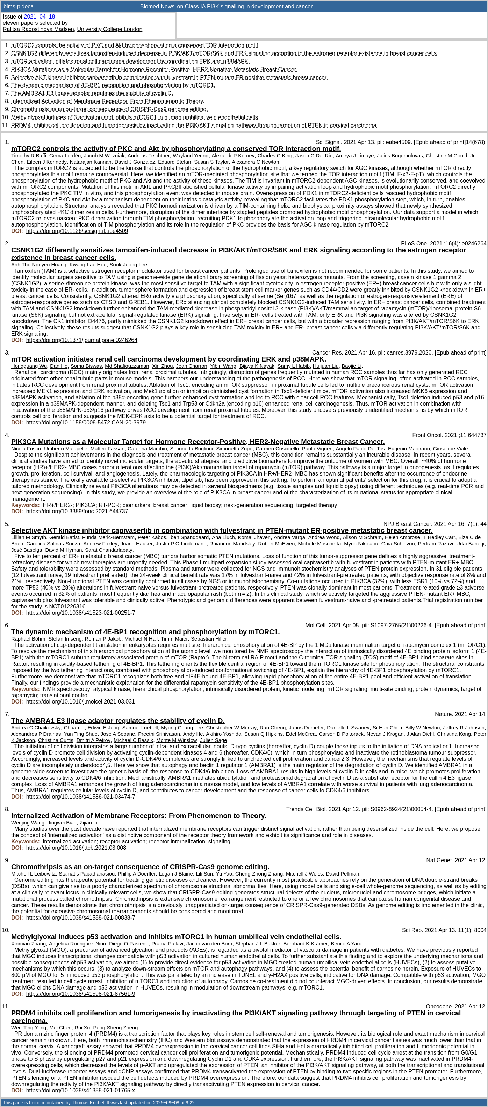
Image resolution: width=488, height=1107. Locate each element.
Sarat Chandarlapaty (108, 550)
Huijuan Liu (326, 366)
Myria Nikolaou (361, 544)
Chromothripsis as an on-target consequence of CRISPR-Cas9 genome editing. (109, 109)
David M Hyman (63, 550)
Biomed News (157, 6)
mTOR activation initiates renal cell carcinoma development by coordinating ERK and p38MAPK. (130, 61)
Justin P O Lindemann (181, 544)
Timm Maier (174, 639)
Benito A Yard (346, 944)
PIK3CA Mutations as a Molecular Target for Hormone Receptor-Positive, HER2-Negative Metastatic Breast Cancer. (154, 69)
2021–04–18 (39, 17)
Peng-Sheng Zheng (115, 1027)
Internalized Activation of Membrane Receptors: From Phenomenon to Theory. (107, 101)
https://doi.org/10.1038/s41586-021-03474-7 (80, 797)
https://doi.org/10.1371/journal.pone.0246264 (81, 340)
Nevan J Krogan (385, 734)
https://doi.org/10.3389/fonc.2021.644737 (77, 511)
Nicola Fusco (26, 448)
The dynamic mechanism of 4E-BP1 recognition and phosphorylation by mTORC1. (113, 85)
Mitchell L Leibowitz (33, 874)
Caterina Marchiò (147, 448)
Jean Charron (191, 366)
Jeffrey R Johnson (464, 727)
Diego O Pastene (128, 944)
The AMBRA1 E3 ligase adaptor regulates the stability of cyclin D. (92, 93)
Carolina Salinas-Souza (53, 544)
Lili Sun (204, 874)
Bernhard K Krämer (305, 944)
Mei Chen (60, 1027)
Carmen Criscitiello (277, 448)
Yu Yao (224, 874)
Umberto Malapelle (65, 448)
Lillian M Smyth (28, 537)
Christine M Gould (446, 155)
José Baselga (26, 550)
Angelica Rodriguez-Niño (77, 944)
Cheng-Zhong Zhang (259, 874)
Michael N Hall (141, 639)
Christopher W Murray (231, 727)
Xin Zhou (162, 366)
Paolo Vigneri (317, 448)
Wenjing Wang (27, 823)
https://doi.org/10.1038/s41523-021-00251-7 (80, 613)
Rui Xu (82, 1027)
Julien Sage (213, 740)
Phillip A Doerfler (137, 874)
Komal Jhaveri (254, 537)
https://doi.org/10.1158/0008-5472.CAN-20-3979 (86, 423)
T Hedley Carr (439, 537)
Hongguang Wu (29, 366)
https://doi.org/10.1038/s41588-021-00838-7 (80, 918)
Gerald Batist (64, 537)
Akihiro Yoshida (223, 734)
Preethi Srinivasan (159, 734)
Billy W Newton (422, 727)
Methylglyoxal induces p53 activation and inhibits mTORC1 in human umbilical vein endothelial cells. (135, 117)
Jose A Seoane (118, 734)
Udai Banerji (470, 544)
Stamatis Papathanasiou (87, 874)
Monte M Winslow (176, 740)
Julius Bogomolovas (400, 155)
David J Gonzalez (135, 162)
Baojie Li (351, 366)
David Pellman (342, 874)
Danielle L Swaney (348, 727)
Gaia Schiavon (398, 544)
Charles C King (275, 155)
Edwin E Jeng (103, 727)
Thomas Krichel (88, 1102)
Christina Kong (454, 734)
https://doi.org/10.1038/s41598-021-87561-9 (80, 994)
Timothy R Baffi (28, 155)
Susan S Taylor (211, 162)
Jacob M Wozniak (104, 155)
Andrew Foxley (100, 544)
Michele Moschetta (319, 544)
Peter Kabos (152, 537)
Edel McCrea (301, 734)
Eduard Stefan (174, 162)
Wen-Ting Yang (28, 1027)
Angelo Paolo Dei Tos (360, 448)
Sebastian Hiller (209, 639)
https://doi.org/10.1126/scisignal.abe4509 (77, 231)
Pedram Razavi (435, 544)
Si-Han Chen (387, 727)
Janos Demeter (306, 727)
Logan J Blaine (176, 874)
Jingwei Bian (62, 823)
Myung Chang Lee (182, 727)
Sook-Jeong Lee (128, 264)
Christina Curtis (55, 740)
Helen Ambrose (402, 537)
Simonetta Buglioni (191, 448)
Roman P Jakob (103, 639)
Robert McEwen (276, 544)
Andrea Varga (289, 537)
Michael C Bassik (133, 740)
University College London (110, 29)
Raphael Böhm (28, 639)
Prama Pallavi (167, 944)
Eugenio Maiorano (409, 448)
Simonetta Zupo (234, 448)
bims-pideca (18, 6)
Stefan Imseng (64, 639)
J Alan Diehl (420, 734)
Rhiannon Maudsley (232, 544)
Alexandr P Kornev (232, 155)
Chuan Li (74, 727)
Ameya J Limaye (355, 155)
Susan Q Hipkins (263, 734)
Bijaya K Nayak (256, 366)
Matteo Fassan (108, 448)
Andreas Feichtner (149, 155)
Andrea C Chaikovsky (36, 727)
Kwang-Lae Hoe (88, 264)
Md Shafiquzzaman (127, 366)
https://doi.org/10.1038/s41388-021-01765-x (80, 1090)
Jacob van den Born (209, 944)
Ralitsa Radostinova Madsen (38, 29)
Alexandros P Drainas (36, 734)
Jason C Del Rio (314, 155)
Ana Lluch (223, 537)
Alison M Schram (362, 537)
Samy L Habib (294, 366)
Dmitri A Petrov (94, 740)
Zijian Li (89, 823)
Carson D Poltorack (341, 734)
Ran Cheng (273, 727)
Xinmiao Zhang (28, 944)
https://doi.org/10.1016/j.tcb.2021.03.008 (76, 848)
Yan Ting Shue (81, 734)
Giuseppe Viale (450, 448)
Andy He (193, 734)
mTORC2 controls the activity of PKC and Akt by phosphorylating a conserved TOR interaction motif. (135, 45)
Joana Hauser (137, 544)
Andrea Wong (324, 537)
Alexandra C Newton (255, 162)
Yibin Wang (223, 366)
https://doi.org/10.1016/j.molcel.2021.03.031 (80, 702)
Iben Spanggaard (189, 537)
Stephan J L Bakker (257, 944)
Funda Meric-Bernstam (108, 537)
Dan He (58, 366)
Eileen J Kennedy (47, 162)
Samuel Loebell (140, 727)
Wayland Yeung (190, 155)
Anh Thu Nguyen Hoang (38, 264)
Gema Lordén (65, 155)
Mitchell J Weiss (304, 874)
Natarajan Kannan (91, 162)
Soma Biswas (86, 366)
